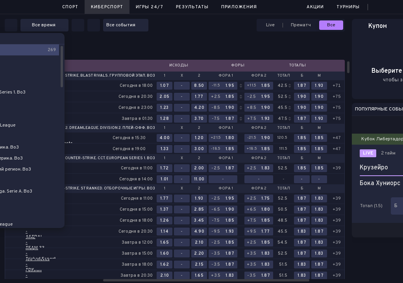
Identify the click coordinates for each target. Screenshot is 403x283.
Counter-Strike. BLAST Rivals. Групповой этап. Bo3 (100, 76)
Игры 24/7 (149, 7)
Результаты (192, 7)
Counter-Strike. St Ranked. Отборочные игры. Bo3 (100, 188)
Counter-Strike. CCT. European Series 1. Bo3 (108, 158)
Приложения (239, 7)
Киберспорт (107, 7)
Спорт (70, 7)
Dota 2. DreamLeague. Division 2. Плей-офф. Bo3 (104, 128)
